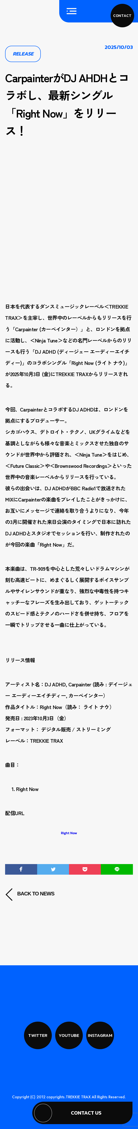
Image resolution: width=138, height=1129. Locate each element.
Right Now (69, 832)
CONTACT (122, 15)
